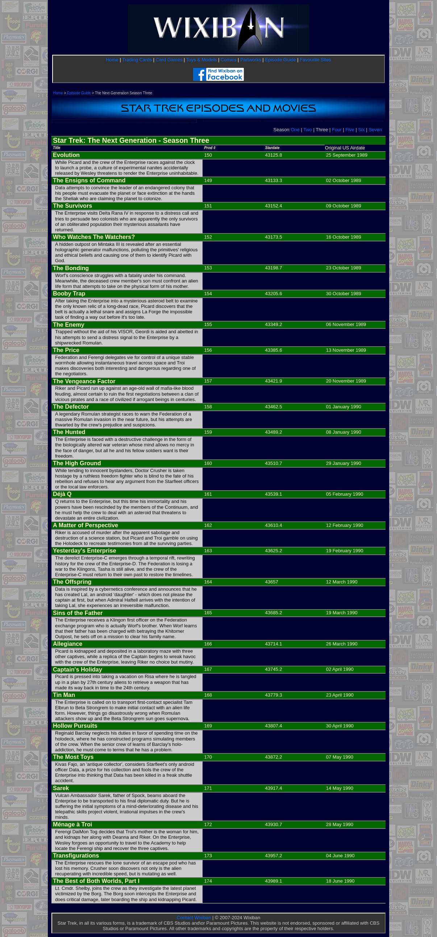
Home (112, 59)
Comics (228, 59)
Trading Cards (137, 59)
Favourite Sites (315, 59)
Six (361, 129)
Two (307, 129)
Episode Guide (280, 59)
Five (349, 129)
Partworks (250, 59)
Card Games (169, 59)
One (295, 129)
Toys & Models (201, 59)
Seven (375, 129)
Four (337, 129)
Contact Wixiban (194, 917)
